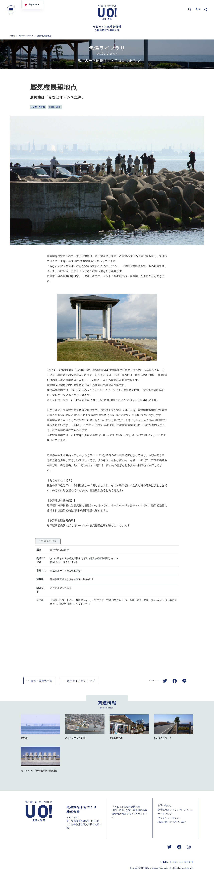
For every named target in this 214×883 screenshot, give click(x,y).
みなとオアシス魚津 (60, 588)
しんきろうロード (162, 738)
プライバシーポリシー (169, 818)
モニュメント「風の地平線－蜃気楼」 (39, 770)
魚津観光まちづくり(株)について (175, 809)
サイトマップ (165, 813)
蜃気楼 (24, 738)
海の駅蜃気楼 (116, 738)
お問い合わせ (165, 805)
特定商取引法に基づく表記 (172, 822)
